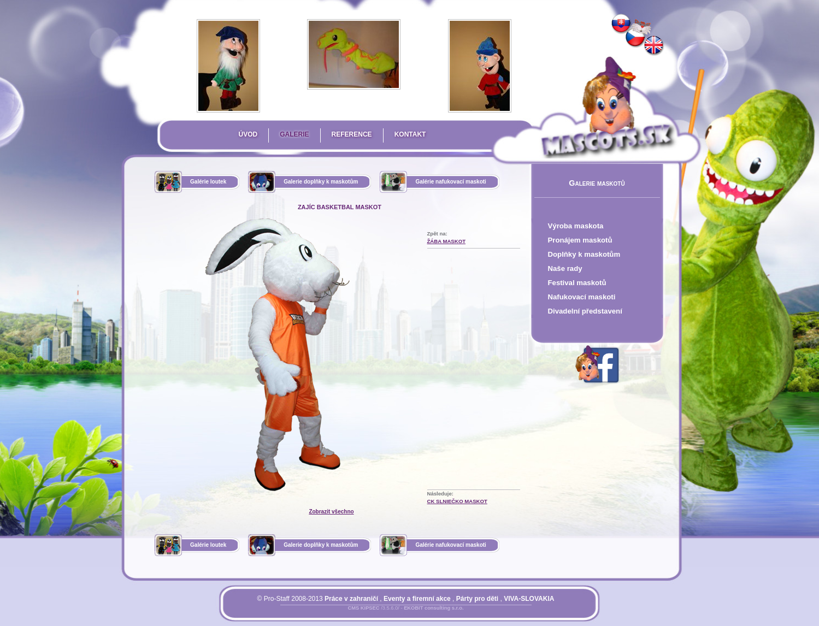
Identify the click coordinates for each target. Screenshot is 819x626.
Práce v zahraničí (351, 599)
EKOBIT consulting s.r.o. (433, 608)
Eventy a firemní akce (417, 599)
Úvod (248, 134)
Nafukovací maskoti (582, 297)
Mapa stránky (424, 614)
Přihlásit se (383, 614)
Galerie (294, 134)
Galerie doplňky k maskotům (321, 182)
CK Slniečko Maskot (457, 501)
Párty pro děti (477, 599)
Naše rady (565, 268)
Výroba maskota (576, 226)
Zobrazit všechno (331, 512)
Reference (352, 134)
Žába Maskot (446, 241)
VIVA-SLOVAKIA (529, 599)
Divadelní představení (585, 311)
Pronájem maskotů (580, 240)
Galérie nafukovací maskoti (450, 182)
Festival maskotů (577, 283)
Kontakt (410, 134)
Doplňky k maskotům (584, 254)
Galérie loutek (208, 182)
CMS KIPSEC (363, 608)
